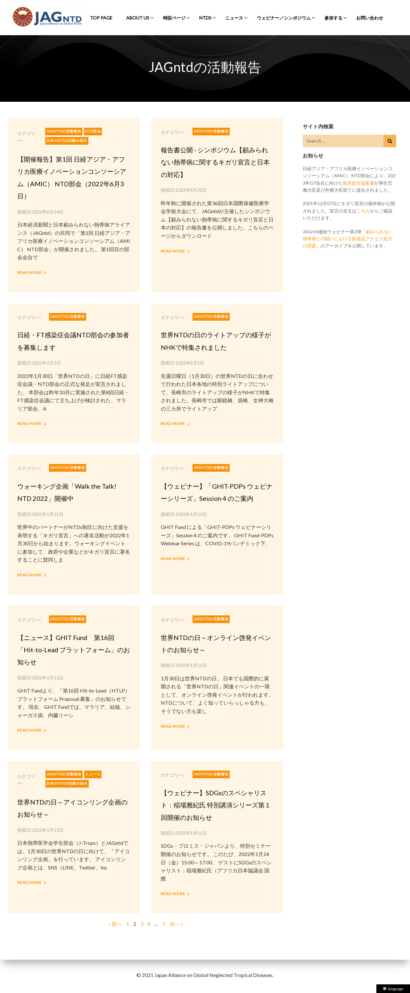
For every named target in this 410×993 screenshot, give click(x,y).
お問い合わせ (369, 17)
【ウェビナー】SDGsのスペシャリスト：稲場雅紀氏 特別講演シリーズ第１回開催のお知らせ (216, 805)
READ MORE (29, 272)
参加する (333, 17)
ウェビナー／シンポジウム (284, 17)
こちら (363, 210)
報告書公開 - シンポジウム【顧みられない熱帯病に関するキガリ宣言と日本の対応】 (215, 162)
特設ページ (174, 17)
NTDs (205, 17)
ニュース (234, 17)
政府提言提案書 (358, 183)
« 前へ (115, 924)
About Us (137, 17)
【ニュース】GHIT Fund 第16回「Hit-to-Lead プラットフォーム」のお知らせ (73, 650)
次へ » (176, 924)
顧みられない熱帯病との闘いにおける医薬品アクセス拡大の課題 (348, 239)
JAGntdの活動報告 (63, 131)
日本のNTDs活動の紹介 (66, 140)
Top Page (101, 17)
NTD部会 (93, 131)
